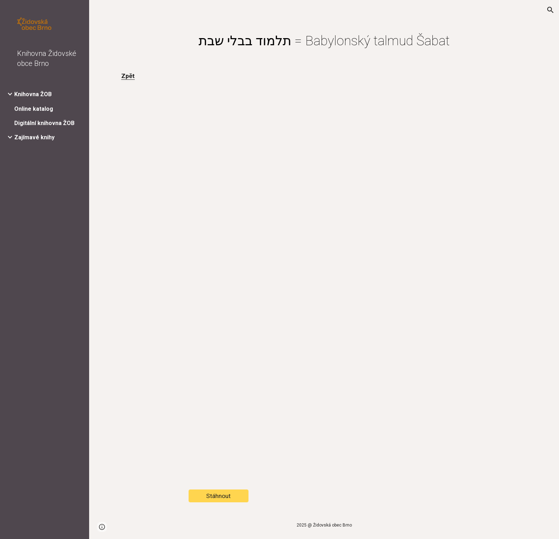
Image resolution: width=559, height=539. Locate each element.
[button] (550, 10)
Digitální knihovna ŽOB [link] (44, 123)
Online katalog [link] (33, 108)
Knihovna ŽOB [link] (33, 94)
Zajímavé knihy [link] (34, 137)
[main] (324, 40)
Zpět (128, 75)
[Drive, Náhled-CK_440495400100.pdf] (324, 270)
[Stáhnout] (218, 496)
